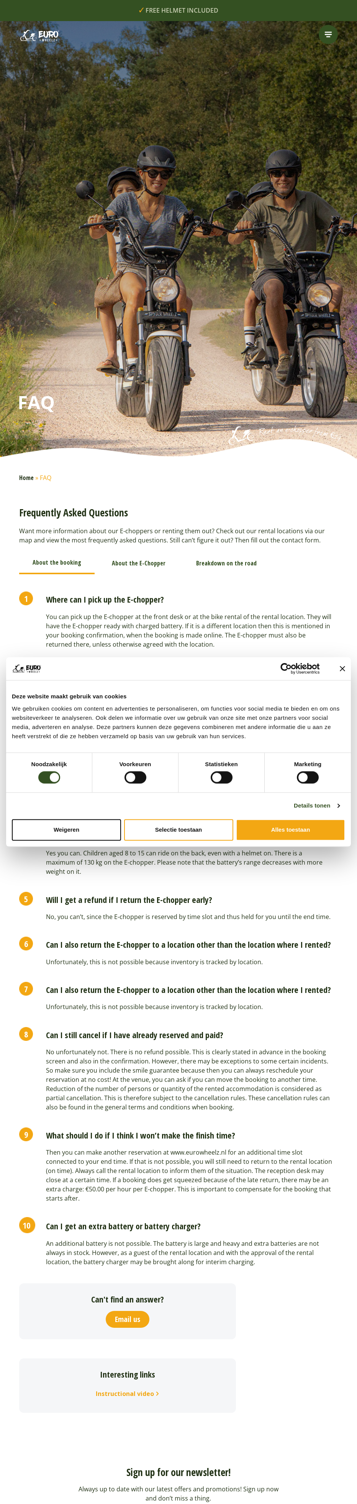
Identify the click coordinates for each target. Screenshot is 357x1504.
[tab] (57, 563)
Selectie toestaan (178, 829)
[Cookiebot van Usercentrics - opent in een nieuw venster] (292, 668)
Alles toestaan (290, 829)
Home (26, 477)
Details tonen (312, 806)
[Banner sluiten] (342, 668)
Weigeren (66, 829)
